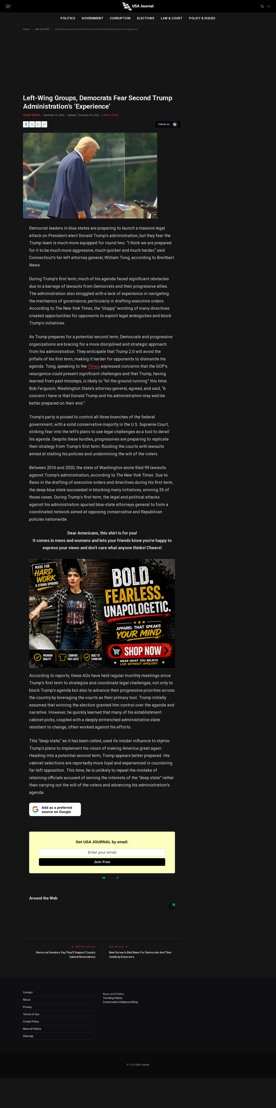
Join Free (102, 862)
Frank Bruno (31, 115)
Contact (28, 992)
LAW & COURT (171, 18)
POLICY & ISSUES (202, 18)
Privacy (27, 1007)
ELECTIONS (145, 18)
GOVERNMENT (92, 18)
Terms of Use (31, 1014)
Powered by (102, 877)
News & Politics (32, 1028)
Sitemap (28, 1036)
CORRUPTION (120, 18)
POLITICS (68, 18)
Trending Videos (112, 998)
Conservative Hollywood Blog (120, 1002)
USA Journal (142, 1064)
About (26, 999)
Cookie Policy (31, 1021)
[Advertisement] (138, 65)
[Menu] (8, 6)
